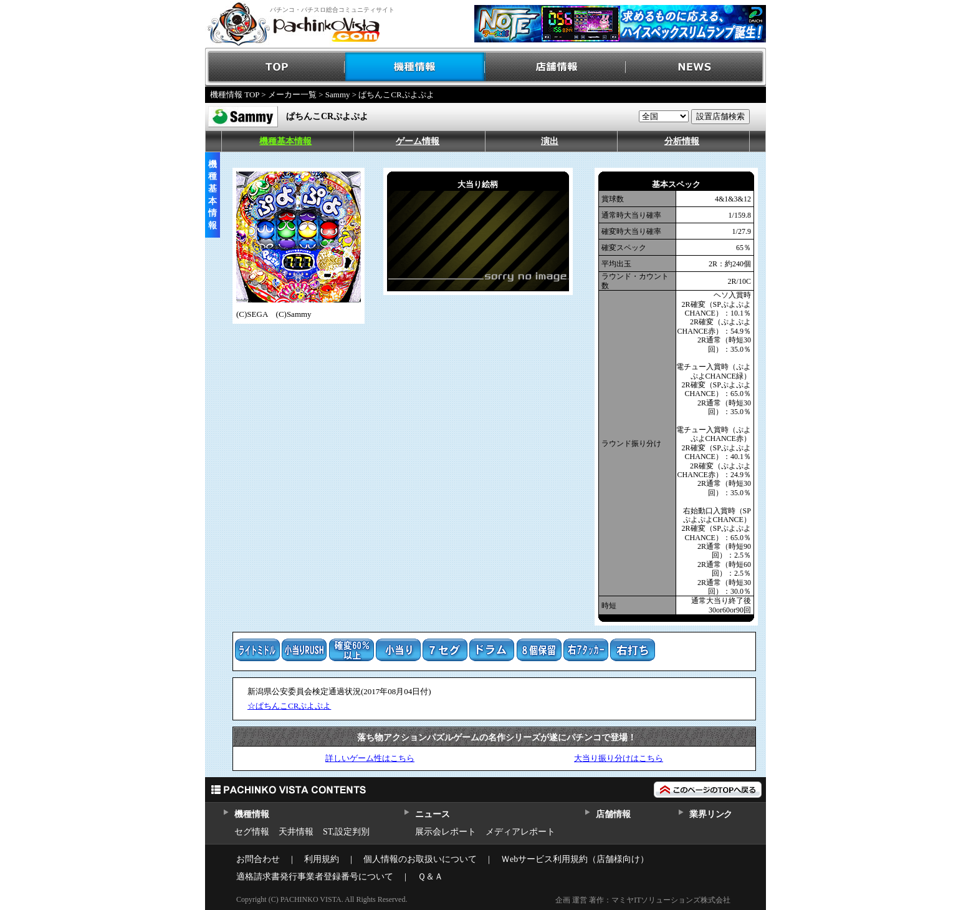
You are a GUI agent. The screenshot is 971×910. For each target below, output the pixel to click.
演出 (549, 141)
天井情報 (296, 831)
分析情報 (681, 141)
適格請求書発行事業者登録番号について (314, 876)
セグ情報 (251, 831)
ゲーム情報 (417, 141)
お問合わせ (258, 859)
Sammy (337, 94)
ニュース (432, 814)
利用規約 (321, 859)
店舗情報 (555, 67)
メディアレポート (520, 831)
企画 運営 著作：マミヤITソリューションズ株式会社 (642, 900)
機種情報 (415, 67)
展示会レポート (445, 831)
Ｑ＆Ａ (430, 876)
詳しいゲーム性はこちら (369, 758)
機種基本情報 (285, 141)
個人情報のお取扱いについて (420, 859)
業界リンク (710, 814)
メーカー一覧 (292, 94)
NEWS (696, 67)
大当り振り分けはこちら (618, 758)
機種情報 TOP (234, 94)
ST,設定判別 (346, 831)
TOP (275, 67)
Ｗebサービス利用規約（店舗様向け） (575, 859)
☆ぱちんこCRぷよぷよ (289, 705)
